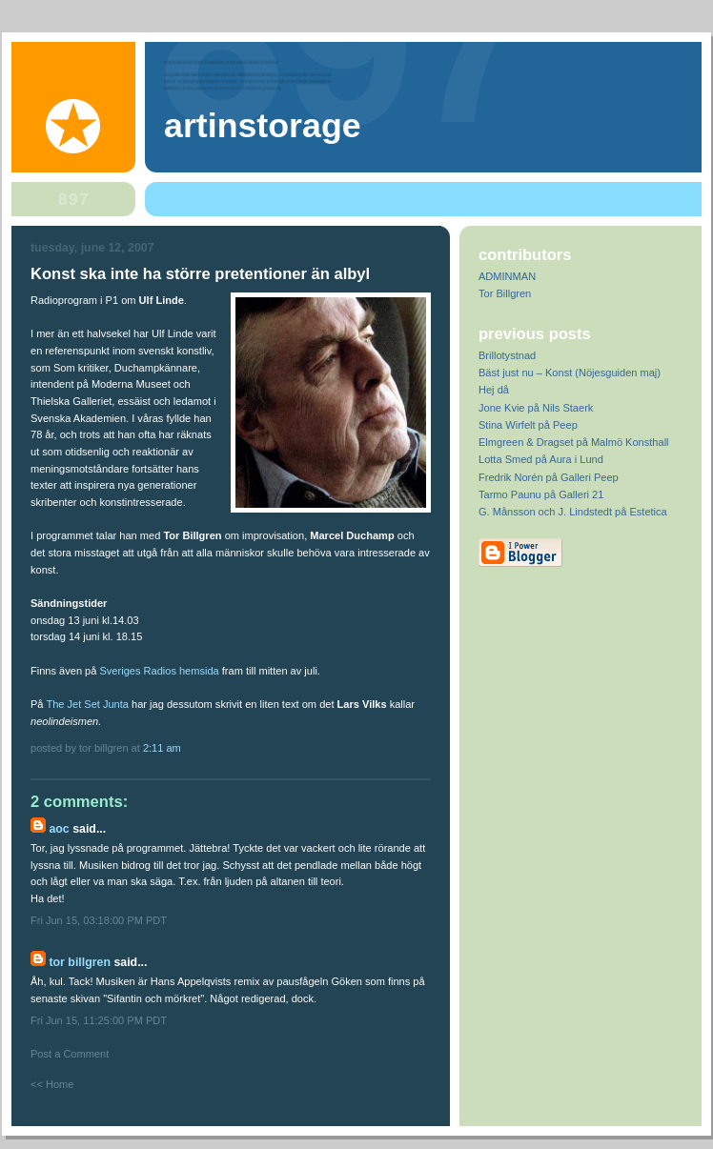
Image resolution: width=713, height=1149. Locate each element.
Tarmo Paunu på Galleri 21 (541, 494)
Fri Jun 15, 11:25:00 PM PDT (99, 1020)
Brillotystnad (507, 355)
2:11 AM (162, 748)
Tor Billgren (80, 962)
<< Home (52, 1084)
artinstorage (262, 126)
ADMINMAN (507, 276)
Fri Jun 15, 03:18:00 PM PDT (99, 920)
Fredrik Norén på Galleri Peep (549, 477)
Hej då (494, 389)
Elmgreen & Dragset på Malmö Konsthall (574, 442)
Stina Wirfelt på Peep (528, 425)
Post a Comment (70, 1053)
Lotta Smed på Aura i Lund (541, 459)
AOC (59, 829)
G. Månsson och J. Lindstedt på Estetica (573, 511)
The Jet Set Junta (87, 704)
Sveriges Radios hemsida (158, 670)
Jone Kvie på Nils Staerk (536, 407)
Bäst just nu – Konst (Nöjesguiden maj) (570, 372)
